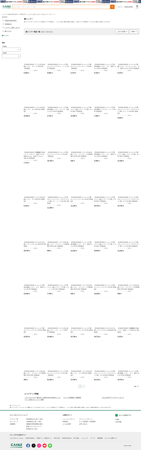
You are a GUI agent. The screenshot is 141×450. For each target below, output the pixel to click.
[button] (112, 7)
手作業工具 (22, 14)
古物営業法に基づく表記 (33, 440)
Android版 (118, 440)
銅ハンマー (45, 14)
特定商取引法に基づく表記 (34, 437)
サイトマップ (14, 440)
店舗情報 (12, 442)
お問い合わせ (83, 442)
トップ (3, 14)
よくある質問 (67, 442)
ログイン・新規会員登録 (125, 7)
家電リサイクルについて (33, 445)
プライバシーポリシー (86, 437)
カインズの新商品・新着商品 (72, 416)
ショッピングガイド (69, 437)
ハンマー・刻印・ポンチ (33, 14)
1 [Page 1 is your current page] (80, 386)
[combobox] (59, 7)
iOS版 (117, 438)
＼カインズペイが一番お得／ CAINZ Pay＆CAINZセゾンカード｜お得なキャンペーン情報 (42, 417)
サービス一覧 (14, 437)
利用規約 (65, 440)
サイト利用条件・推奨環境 (87, 440)
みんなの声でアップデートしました (113, 416)
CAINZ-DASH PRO (12, 14)
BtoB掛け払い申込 (31, 447)
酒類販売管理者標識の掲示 (34, 442)
